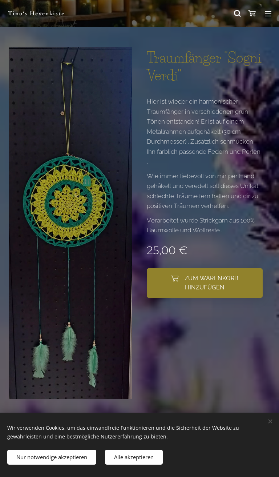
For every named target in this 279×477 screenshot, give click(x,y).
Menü (268, 13)
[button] (237, 13)
